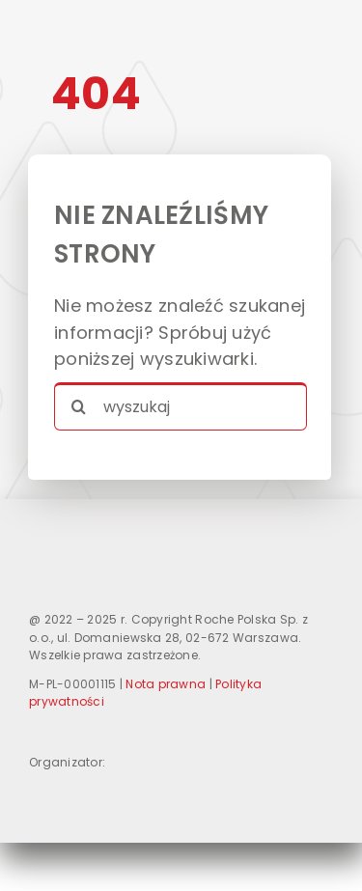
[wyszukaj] (180, 406)
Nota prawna (165, 684)
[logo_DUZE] (146, 525)
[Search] (78, 406)
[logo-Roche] (67, 791)
